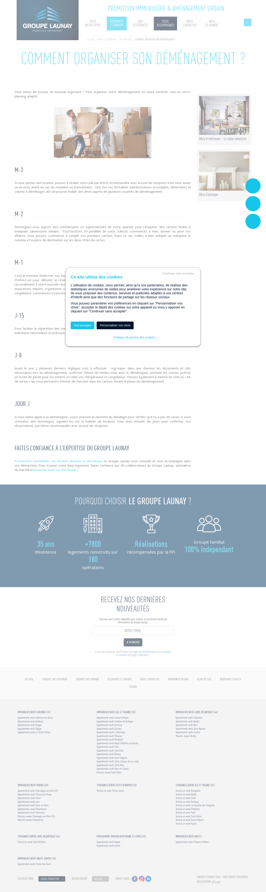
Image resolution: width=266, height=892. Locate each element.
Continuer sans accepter (178, 273)
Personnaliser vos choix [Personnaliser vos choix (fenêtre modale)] (115, 325)
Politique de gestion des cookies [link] (134, 337)
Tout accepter (82, 325)
